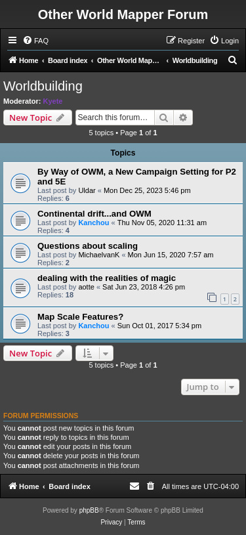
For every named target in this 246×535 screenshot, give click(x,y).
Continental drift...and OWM (94, 214)
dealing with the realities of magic (106, 278)
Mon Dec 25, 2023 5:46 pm (147, 190)
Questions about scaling (87, 246)
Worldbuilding (43, 86)
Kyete (53, 101)
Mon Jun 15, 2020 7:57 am (171, 255)
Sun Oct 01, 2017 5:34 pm (159, 326)
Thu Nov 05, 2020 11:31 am (162, 222)
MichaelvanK (98, 255)
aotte (86, 287)
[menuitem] (35, 41)
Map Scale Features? (80, 317)
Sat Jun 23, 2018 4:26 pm (143, 287)
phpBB (89, 510)
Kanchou (93, 222)
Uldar (86, 190)
